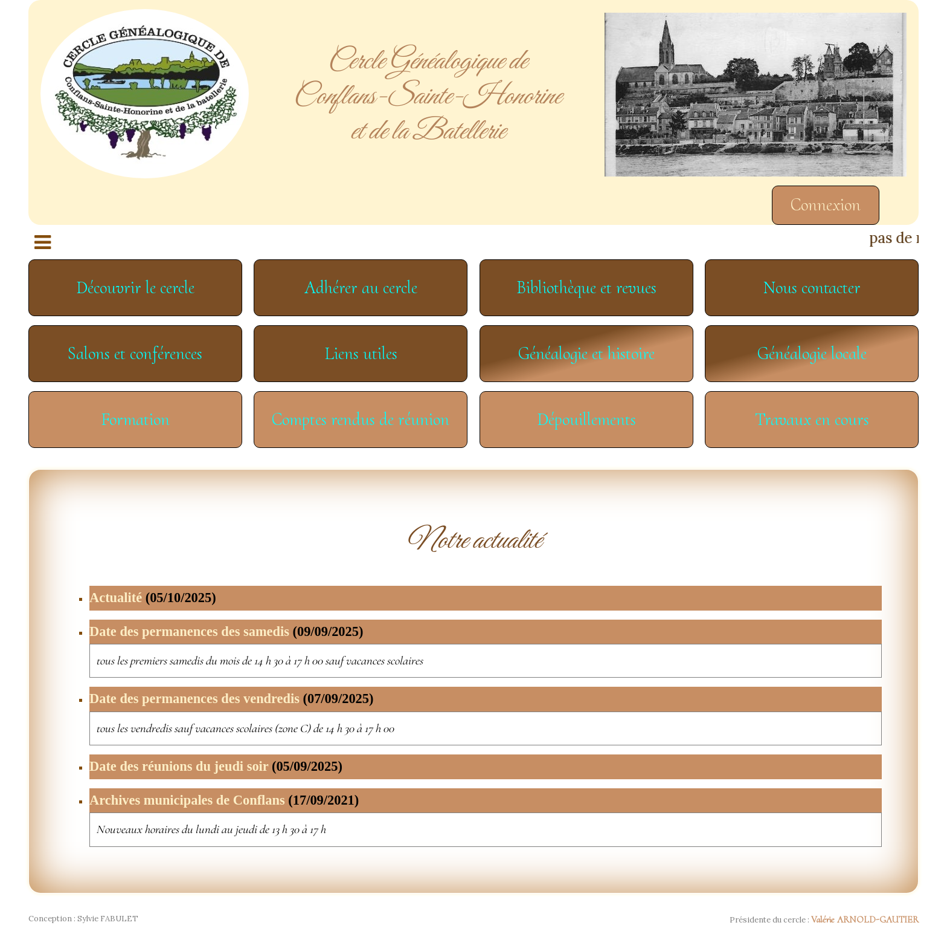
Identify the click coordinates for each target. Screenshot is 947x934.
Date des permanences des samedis (226, 631)
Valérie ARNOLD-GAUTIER (865, 919)
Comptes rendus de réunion (360, 419)
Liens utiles (360, 353)
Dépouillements (586, 419)
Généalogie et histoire (586, 353)
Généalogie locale (812, 353)
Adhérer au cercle (360, 287)
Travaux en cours (812, 419)
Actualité (152, 597)
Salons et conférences (135, 353)
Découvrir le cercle (135, 287)
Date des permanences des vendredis (231, 698)
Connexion (826, 204)
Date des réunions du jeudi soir (215, 766)
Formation (135, 419)
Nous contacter (812, 287)
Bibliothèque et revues (586, 287)
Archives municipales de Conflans (224, 800)
